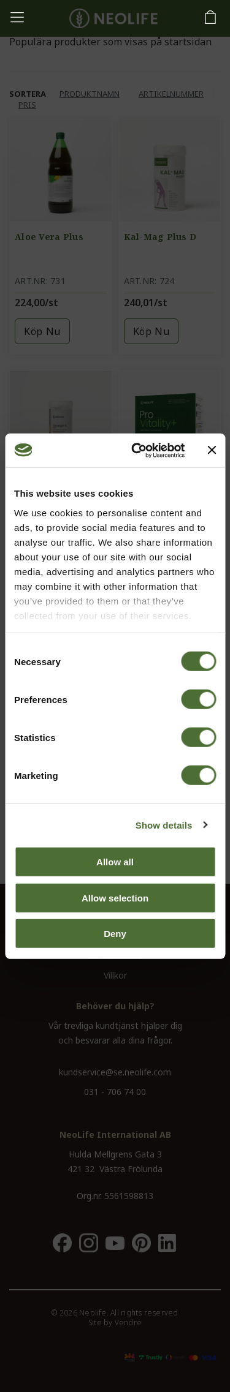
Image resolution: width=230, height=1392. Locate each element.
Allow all (115, 862)
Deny (115, 933)
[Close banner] (211, 450)
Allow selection (115, 897)
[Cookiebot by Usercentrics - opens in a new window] (137, 450)
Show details (164, 824)
